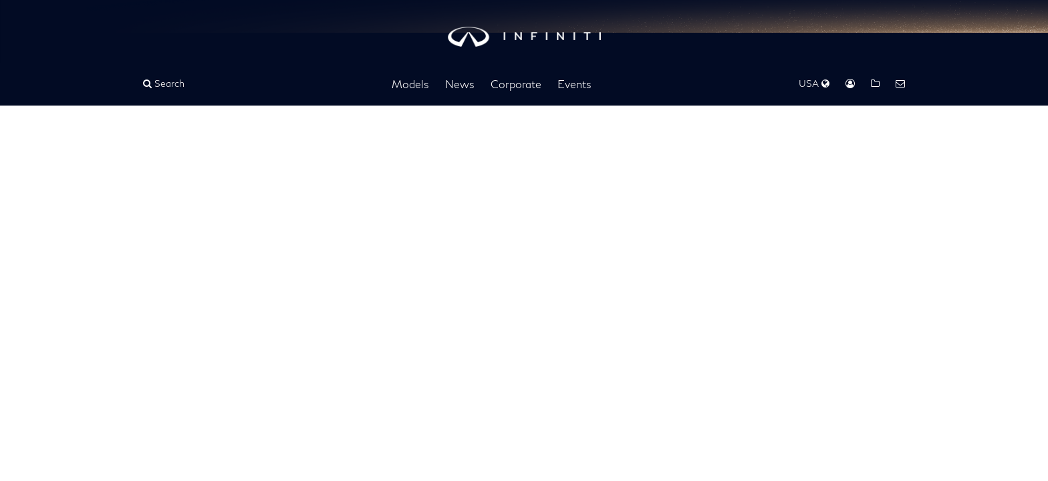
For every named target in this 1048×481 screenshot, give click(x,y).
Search (163, 83)
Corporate (516, 83)
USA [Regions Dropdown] (814, 83)
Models (410, 83)
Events (574, 83)
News (460, 83)
